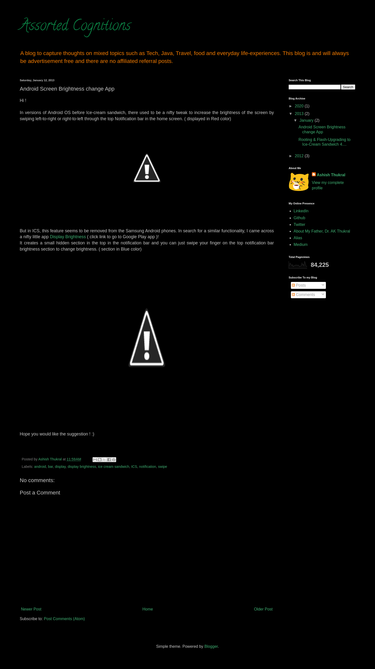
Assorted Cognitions (75, 27)
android (40, 467)
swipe (162, 467)
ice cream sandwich (113, 467)
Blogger (211, 646)
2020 (300, 106)
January (307, 120)
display (60, 467)
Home (147, 609)
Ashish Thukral (331, 175)
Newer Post (31, 609)
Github (299, 218)
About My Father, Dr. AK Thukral (322, 231)
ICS (134, 467)
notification (147, 467)
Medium (301, 244)
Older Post (263, 609)
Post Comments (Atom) (64, 619)
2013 (300, 114)
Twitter (299, 224)
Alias (298, 238)
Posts (299, 285)
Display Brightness (68, 236)
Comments (303, 295)
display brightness (82, 467)
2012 (300, 156)
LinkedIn (301, 211)
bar (50, 467)
